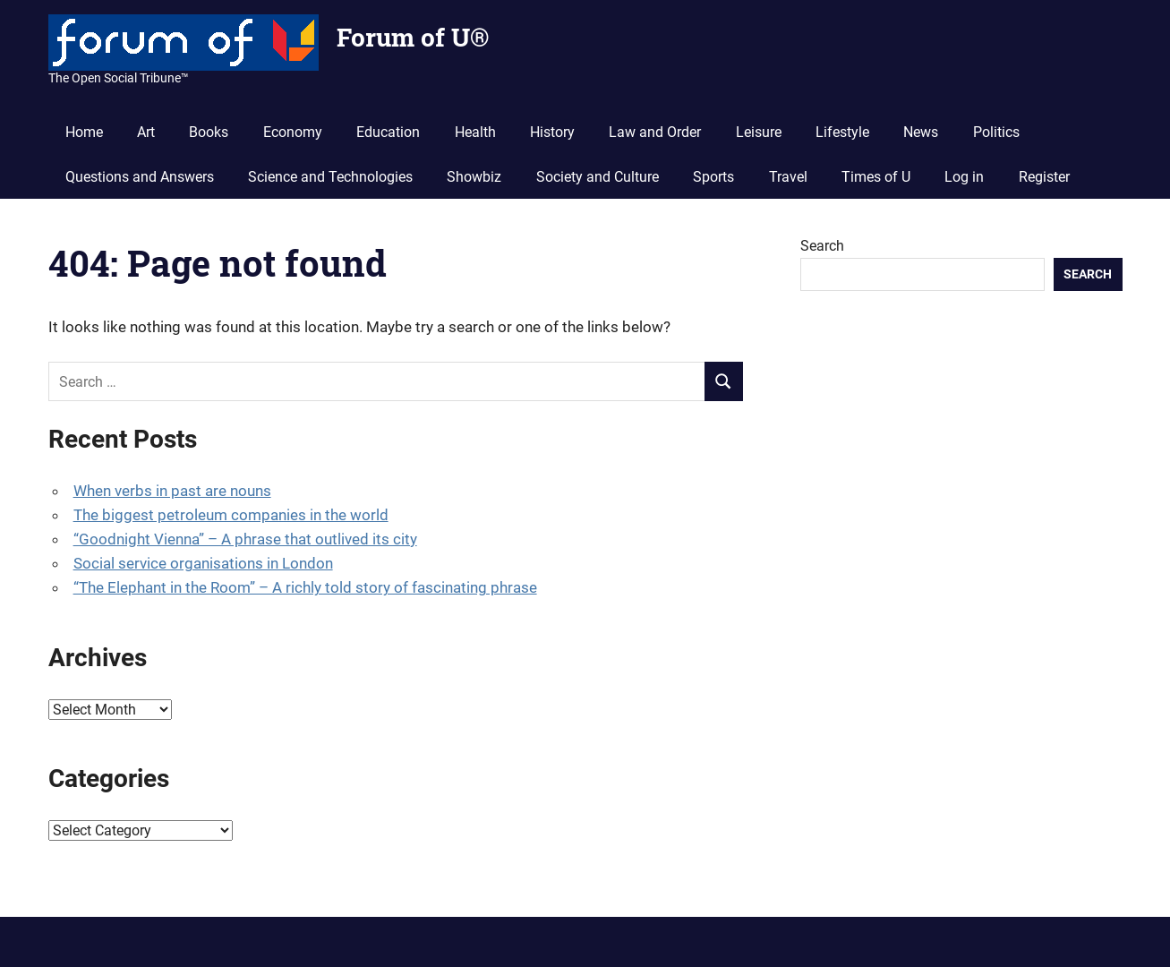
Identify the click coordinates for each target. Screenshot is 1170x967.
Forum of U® (413, 37)
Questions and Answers (139, 176)
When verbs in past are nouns (172, 491)
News (920, 132)
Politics (996, 132)
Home (84, 132)
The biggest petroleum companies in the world (231, 515)
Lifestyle (842, 132)
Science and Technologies (330, 176)
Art (146, 132)
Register (1044, 176)
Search (822, 245)
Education (388, 132)
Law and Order (655, 132)
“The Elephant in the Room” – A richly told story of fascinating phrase (305, 587)
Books (208, 132)
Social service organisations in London (203, 563)
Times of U (875, 176)
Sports (713, 176)
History (552, 132)
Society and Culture (597, 176)
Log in (964, 176)
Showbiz (474, 176)
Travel (788, 176)
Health (475, 132)
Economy (292, 132)
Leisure (758, 132)
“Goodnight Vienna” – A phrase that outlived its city (245, 539)
